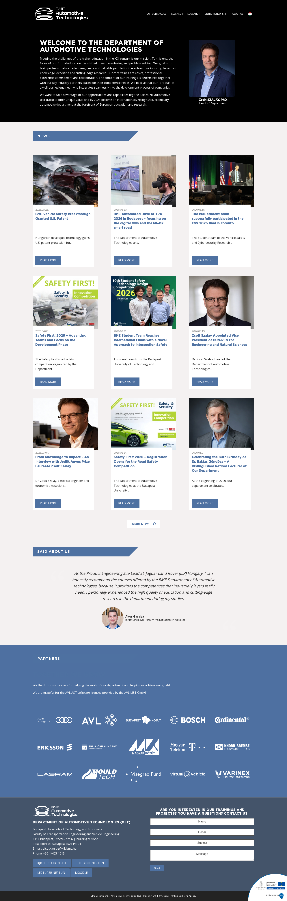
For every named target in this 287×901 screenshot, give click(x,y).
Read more (48, 260)
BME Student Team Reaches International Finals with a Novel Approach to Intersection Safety (140, 340)
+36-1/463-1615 (54, 853)
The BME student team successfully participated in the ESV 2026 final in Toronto (217, 219)
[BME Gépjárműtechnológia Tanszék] (61, 13)
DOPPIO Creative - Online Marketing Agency (174, 895)
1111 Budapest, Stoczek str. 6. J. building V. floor (65, 839)
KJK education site (52, 863)
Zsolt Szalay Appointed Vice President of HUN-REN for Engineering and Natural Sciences (219, 340)
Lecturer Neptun (51, 873)
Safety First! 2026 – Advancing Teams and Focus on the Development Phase (60, 340)
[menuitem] (156, 13)
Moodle (81, 873)
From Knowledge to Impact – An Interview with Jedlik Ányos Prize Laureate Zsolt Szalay (62, 462)
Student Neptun (90, 863)
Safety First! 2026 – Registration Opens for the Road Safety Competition (140, 462)
